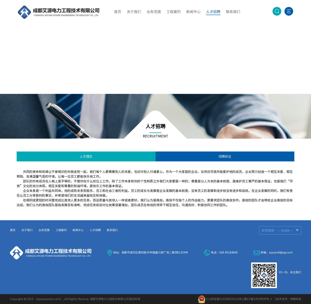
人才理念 (86, 156)
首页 (12, 230)
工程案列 (61, 230)
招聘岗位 (225, 156)
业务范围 (44, 230)
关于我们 (27, 230)
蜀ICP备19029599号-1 (258, 299)
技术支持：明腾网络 (288, 299)
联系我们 (112, 230)
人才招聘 (95, 230)
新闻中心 (78, 230)
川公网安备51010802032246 (224, 299)
